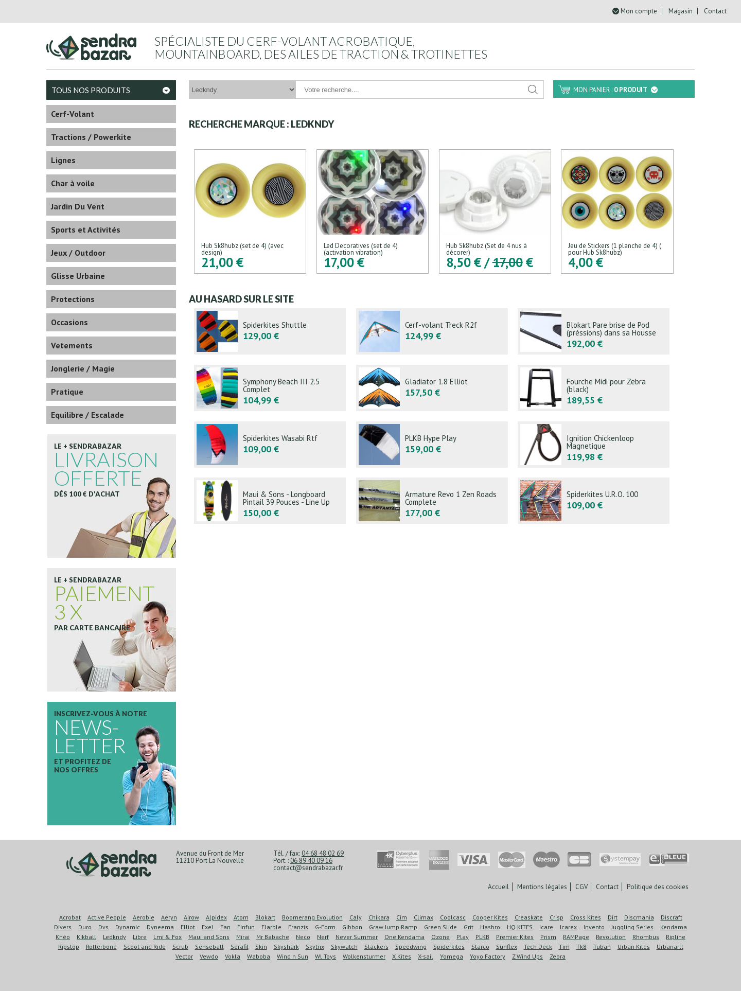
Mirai (243, 937)
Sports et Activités (85, 229)
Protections (73, 299)
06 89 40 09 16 (311, 860)
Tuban (602, 946)
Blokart (265, 917)
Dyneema (160, 927)
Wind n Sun (292, 956)
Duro (85, 927)
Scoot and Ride (144, 946)
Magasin (680, 11)
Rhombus (645, 937)
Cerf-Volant (72, 114)
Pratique (67, 391)
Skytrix (315, 946)
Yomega (451, 956)
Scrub (180, 946)
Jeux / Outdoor (78, 252)
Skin (261, 946)
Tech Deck (538, 946)
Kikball (86, 937)
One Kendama (404, 937)
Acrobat (70, 917)
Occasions (69, 322)
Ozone (440, 937)
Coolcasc (453, 917)
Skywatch (344, 946)
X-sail (425, 956)
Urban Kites (633, 946)
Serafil (240, 946)
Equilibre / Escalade (87, 415)
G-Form (325, 927)
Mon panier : (615, 89)
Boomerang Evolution (312, 917)
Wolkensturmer (364, 956)
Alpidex (216, 917)
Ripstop (68, 946)
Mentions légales (542, 886)
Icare (546, 927)
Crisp (556, 917)
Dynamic (127, 927)
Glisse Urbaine (78, 276)
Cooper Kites (490, 917)
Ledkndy (114, 937)
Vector (184, 956)
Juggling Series (632, 927)
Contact (715, 11)
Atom (241, 917)
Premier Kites (515, 937)
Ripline (675, 937)
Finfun (246, 927)
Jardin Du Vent (77, 206)
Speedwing (411, 946)
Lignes (63, 160)
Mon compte (639, 11)
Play (462, 937)
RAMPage (576, 937)
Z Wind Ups (527, 956)
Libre (140, 937)
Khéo (63, 937)
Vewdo (209, 956)
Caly (355, 917)
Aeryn (169, 917)
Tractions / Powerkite (91, 137)
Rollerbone (101, 946)
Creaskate (529, 917)
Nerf (323, 937)
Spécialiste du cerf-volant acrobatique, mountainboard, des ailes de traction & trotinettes (320, 47)
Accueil (498, 886)
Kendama (673, 927)
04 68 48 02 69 (323, 853)
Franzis (298, 927)
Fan (225, 927)
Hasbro (490, 927)
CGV (581, 886)
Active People (106, 917)
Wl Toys (325, 956)
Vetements (72, 345)
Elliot (188, 927)
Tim (564, 946)
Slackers (376, 946)
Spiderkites (449, 946)
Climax (423, 917)
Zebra (558, 956)
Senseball (209, 946)
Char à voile (73, 183)
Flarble (271, 927)
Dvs (103, 927)
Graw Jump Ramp (393, 927)
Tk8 (581, 946)
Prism (548, 937)
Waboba (258, 956)
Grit (468, 927)
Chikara (379, 917)
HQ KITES (520, 927)
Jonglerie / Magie (83, 368)
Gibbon (352, 927)
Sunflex (506, 946)
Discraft (671, 917)
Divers (63, 927)
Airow (191, 917)
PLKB (482, 937)
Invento (594, 927)
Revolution (611, 937)
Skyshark (286, 946)
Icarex (568, 927)
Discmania (639, 917)
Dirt (612, 917)
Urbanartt (670, 946)
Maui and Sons (209, 937)
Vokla (232, 956)
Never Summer (357, 937)
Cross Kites (585, 917)
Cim (401, 917)
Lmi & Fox (167, 937)
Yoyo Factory (487, 956)
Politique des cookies (658, 886)
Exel (208, 927)
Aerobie (143, 917)
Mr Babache (272, 937)
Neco (303, 937)
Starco (480, 946)
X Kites (401, 956)
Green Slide (440, 927)
